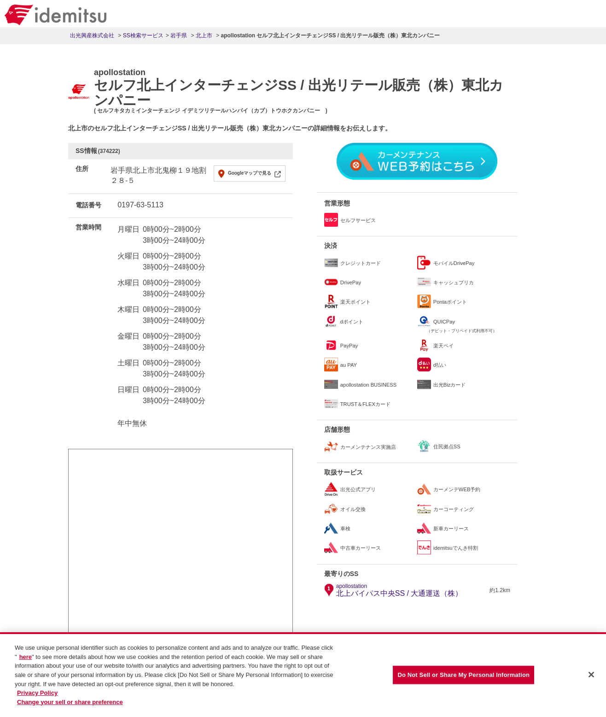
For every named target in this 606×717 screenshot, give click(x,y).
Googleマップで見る (249, 173)
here (25, 660)
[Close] (591, 678)
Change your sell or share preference (70, 705)
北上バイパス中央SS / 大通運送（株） (399, 590)
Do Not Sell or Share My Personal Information (463, 678)
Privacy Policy (37, 696)
